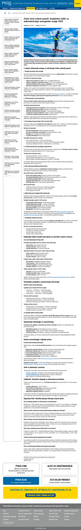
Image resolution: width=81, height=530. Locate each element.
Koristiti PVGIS (53, 519)
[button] (42, 8)
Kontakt (66, 516)
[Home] (5, 13)
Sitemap (66, 519)
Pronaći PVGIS (53, 514)
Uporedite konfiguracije (71, 511)
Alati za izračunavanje (25, 514)
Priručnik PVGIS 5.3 (24, 511)
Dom (4, 511)
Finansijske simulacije (40, 495)
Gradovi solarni (38, 511)
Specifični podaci (69, 514)
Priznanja (36, 519)
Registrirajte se (62, 3)
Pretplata (5, 519)
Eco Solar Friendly (23, 519)
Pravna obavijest (39, 514)
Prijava (71, 3)
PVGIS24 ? (6, 514)
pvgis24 (77, 3)
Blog (9, 13)
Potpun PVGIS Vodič (55, 511)
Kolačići (36, 516)
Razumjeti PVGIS (54, 516)
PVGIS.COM (21, 516)
